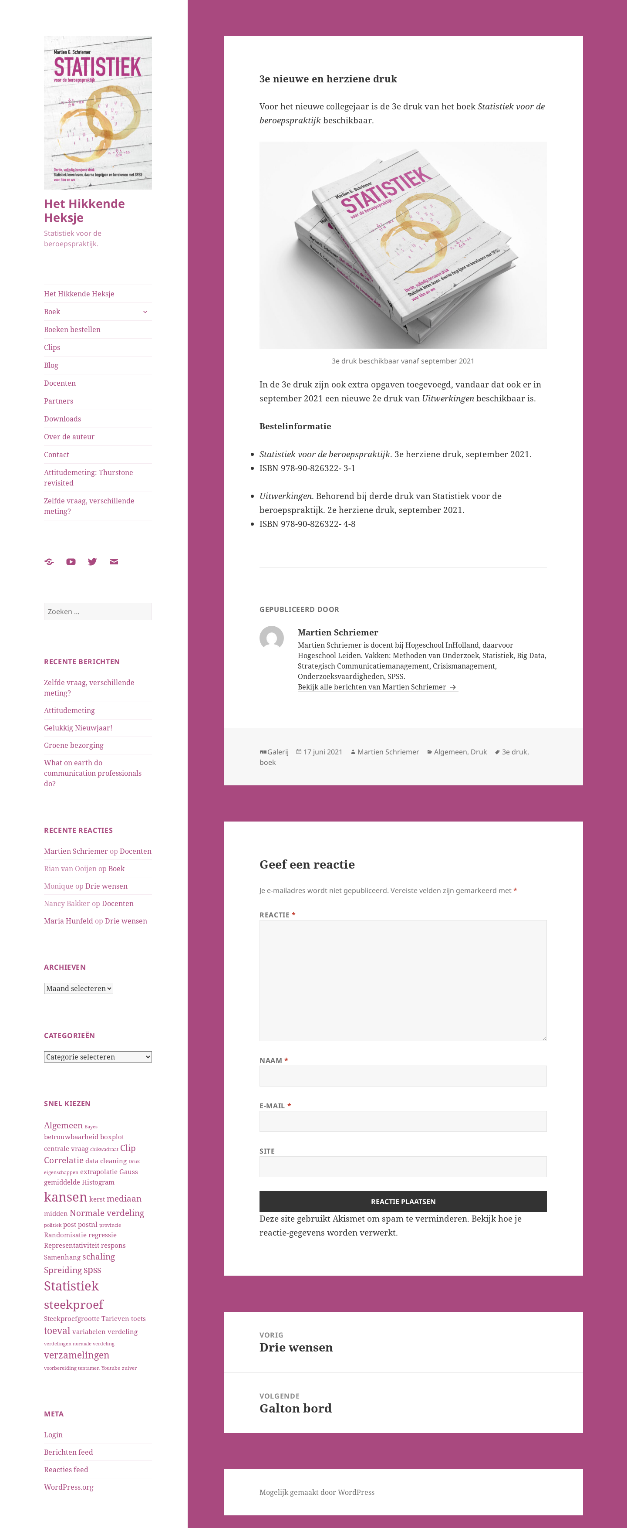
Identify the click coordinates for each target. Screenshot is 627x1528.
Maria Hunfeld (68, 921)
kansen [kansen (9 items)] (66, 1196)
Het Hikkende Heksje (84, 210)
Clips (52, 347)
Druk (479, 752)
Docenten (60, 383)
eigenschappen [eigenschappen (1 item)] (61, 1172)
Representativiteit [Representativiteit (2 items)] (71, 1245)
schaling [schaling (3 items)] (98, 1256)
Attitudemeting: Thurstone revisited (88, 478)
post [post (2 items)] (69, 1224)
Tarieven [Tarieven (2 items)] (115, 1318)
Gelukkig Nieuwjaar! (78, 728)
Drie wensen (106, 886)
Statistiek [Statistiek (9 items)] (71, 1285)
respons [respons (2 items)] (113, 1245)
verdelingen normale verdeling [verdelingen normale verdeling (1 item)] (79, 1344)
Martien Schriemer (76, 851)
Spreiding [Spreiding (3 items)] (63, 1269)
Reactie (278, 915)
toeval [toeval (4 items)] (57, 1330)
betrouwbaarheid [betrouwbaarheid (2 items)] (71, 1136)
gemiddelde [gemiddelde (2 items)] (62, 1182)
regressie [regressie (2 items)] (102, 1234)
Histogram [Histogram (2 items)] (98, 1182)
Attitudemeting (69, 710)
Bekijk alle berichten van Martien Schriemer (373, 687)
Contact (56, 454)
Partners (58, 401)
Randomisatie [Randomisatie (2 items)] (65, 1234)
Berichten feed (68, 1452)
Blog (51, 365)
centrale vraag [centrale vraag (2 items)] (66, 1148)
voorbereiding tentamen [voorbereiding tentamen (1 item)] (72, 1368)
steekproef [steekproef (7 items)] (73, 1304)
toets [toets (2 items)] (138, 1318)
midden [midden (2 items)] (56, 1213)
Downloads (62, 419)
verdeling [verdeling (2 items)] (123, 1331)
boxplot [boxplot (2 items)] (112, 1136)
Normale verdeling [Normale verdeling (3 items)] (107, 1212)
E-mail (275, 1105)
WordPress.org (69, 1487)
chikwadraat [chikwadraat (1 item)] (104, 1149)
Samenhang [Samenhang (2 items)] (62, 1257)
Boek (52, 311)
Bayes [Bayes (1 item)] (91, 1127)
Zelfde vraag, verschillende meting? (89, 506)
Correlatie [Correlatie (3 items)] (64, 1159)
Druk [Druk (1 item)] (134, 1161)
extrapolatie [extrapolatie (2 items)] (99, 1171)
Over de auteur (69, 436)
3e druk (514, 752)
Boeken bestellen (72, 329)
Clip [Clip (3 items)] (128, 1147)
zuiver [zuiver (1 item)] (129, 1368)
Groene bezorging (74, 745)
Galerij (278, 752)
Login (53, 1435)
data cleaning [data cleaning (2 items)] (106, 1160)
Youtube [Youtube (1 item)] (110, 1368)
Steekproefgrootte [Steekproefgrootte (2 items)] (72, 1318)
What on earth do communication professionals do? (93, 773)
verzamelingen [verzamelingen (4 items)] (77, 1354)
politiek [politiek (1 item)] (52, 1225)
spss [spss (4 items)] (92, 1269)
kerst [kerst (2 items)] (97, 1199)
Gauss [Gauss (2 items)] (128, 1171)
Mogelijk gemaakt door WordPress (317, 1492)
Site (267, 1151)
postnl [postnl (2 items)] (88, 1224)
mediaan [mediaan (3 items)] (124, 1198)
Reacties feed (66, 1469)
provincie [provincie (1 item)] (110, 1225)
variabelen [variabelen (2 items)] (89, 1331)
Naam (274, 1060)
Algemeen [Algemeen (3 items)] (63, 1125)
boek (268, 762)
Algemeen (450, 752)
